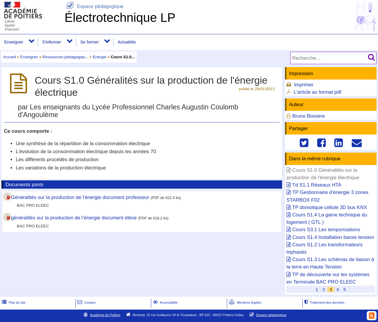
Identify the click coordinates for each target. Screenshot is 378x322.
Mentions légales (244, 302)
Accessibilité (165, 302)
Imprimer (303, 85)
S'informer (51, 42)
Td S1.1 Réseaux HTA (316, 185)
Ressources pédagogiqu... (66, 57)
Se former (89, 42)
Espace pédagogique (93, 6)
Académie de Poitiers (105, 315)
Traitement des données (323, 302)
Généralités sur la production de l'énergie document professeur (80, 197)
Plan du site (13, 302)
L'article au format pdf (317, 92)
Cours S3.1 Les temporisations (326, 229)
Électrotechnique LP (119, 18)
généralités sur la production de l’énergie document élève (73, 218)
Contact (85, 302)
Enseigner (13, 42)
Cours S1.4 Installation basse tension (333, 237)
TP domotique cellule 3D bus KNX (329, 207)
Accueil (9, 57)
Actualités (127, 42)
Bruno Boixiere (308, 116)
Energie (99, 57)
